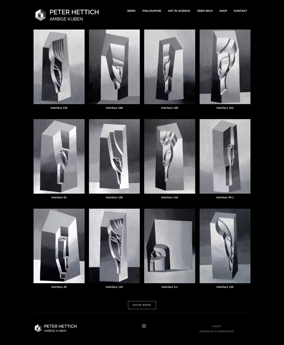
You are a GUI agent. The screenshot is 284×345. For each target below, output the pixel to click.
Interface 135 (58, 107)
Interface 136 (114, 197)
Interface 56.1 (225, 197)
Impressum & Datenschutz (216, 331)
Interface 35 (59, 287)
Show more (142, 305)
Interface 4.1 (170, 287)
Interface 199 (169, 107)
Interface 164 (225, 107)
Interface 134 (169, 197)
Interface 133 (114, 287)
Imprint (216, 326)
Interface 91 (59, 197)
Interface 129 (225, 287)
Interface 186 (114, 107)
